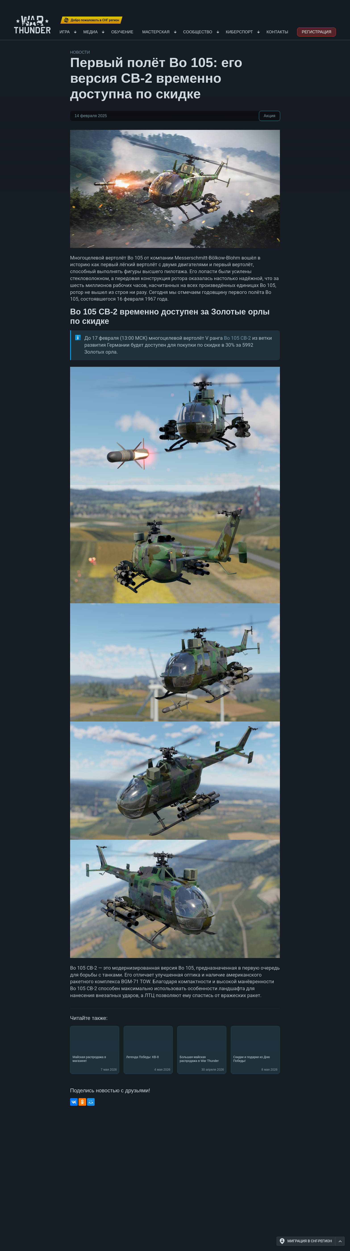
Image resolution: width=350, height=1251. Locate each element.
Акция (269, 115)
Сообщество (197, 32)
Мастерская (155, 32)
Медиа (90, 32)
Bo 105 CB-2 (237, 338)
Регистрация (316, 32)
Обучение (122, 32)
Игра (65, 32)
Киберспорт (239, 32)
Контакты (277, 32)
